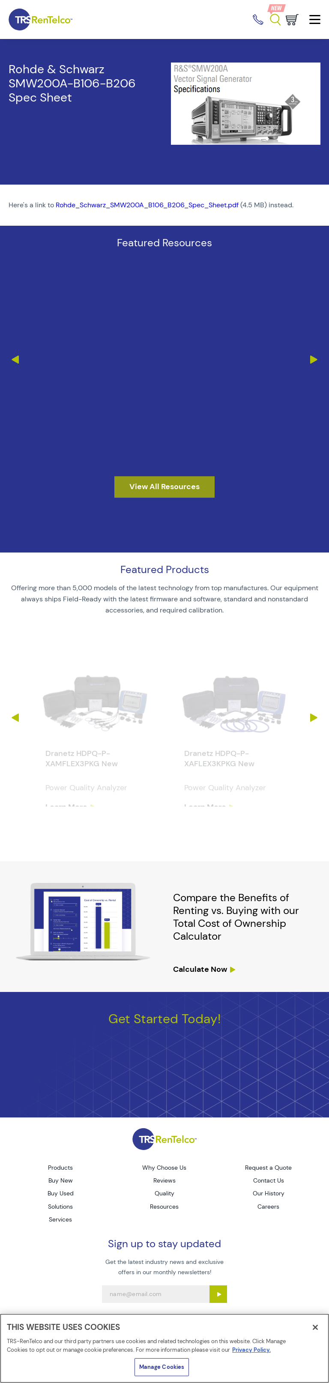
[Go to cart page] (292, 19)
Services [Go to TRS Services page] (60, 1219)
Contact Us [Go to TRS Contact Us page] (268, 1180)
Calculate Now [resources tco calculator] (200, 969)
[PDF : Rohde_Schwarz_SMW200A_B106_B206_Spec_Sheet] (164, 205)
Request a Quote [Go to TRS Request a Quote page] (268, 1167)
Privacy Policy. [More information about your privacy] (251, 1349)
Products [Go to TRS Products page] (60, 1167)
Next (314, 359)
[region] (164, 1348)
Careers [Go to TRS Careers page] (268, 1206)
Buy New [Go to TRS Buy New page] (60, 1180)
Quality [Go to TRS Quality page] (164, 1193)
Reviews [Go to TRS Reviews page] (164, 1180)
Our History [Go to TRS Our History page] (268, 1193)
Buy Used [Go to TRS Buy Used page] (61, 1193)
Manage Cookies (162, 1367)
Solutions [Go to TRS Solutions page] (60, 1206)
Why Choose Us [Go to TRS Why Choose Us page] (164, 1167)
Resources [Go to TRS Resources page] (164, 1206)
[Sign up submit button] (218, 1294)
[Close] (315, 1327)
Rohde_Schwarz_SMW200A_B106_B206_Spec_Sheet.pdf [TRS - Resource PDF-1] (147, 204)
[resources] (164, 487)
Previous (15, 359)
